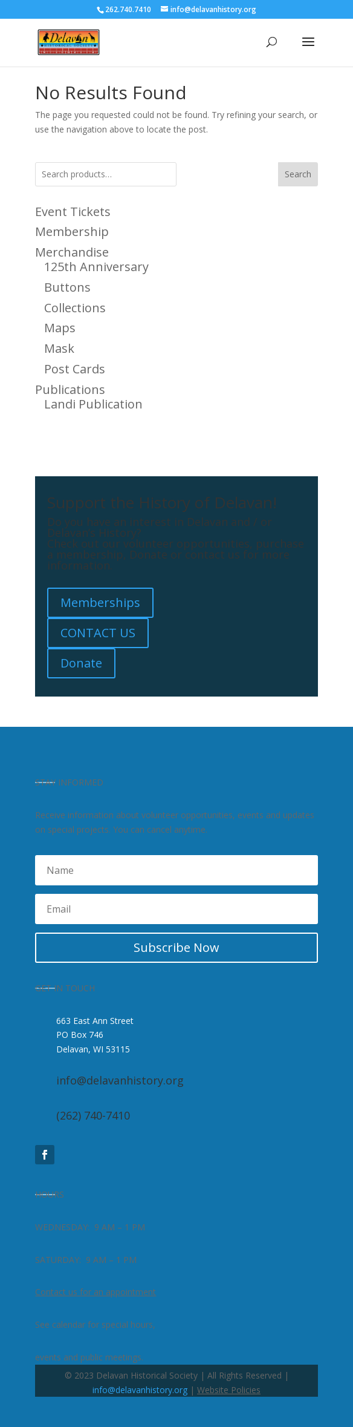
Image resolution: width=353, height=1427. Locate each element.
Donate (81, 663)
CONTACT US (97, 633)
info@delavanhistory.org (139, 1390)
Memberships (100, 602)
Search (298, 174)
